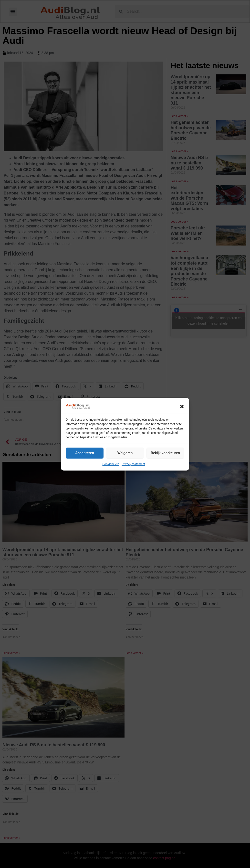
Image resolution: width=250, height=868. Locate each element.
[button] (181, 406)
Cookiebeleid (110, 464)
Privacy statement (133, 464)
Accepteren (84, 453)
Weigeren (125, 453)
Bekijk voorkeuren (165, 453)
